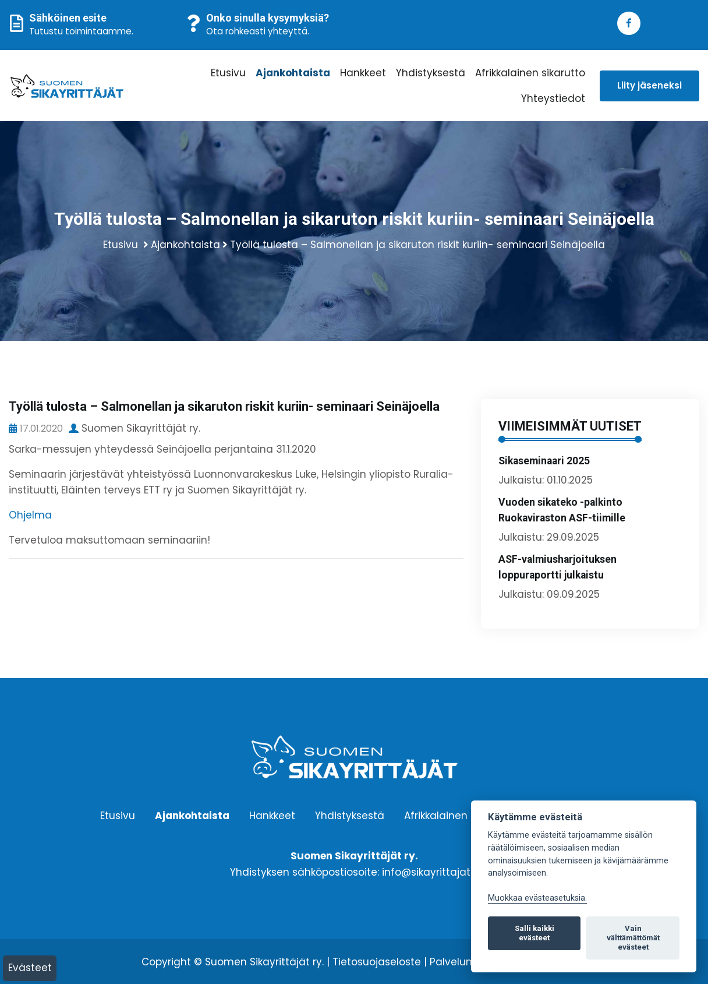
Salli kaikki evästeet (534, 933)
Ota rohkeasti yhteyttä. (257, 31)
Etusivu (228, 73)
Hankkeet (363, 73)
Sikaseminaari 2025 (544, 461)
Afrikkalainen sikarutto (530, 73)
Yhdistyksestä (430, 73)
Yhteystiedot (553, 98)
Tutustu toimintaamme (80, 31)
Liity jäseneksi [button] (649, 85)
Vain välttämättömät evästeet (633, 937)
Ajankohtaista (293, 73)
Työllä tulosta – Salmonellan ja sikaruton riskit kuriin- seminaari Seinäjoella (417, 245)
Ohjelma (30, 515)
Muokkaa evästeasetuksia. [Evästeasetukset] (537, 898)
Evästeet (30, 968)
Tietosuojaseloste (376, 962)
